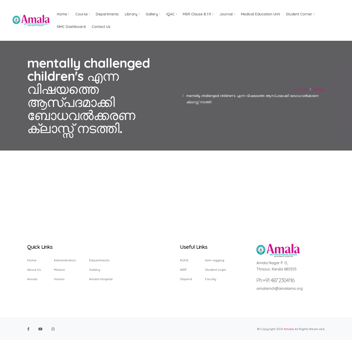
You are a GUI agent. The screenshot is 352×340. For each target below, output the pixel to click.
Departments (107, 14)
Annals (32, 279)
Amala (289, 329)
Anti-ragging (214, 260)
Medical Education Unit (260, 14)
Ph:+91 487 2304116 (275, 280)
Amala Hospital (101, 279)
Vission (59, 279)
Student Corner (300, 14)
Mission (59, 270)
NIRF (183, 270)
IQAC (171, 14)
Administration (65, 260)
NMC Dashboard (71, 26)
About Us (34, 270)
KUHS (184, 260)
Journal (227, 14)
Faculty (210, 279)
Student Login (215, 270)
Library (132, 14)
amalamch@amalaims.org (279, 288)
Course (82, 14)
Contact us (101, 26)
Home (301, 89)
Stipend (186, 279)
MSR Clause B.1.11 (198, 14)
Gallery (153, 14)
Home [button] (63, 14)
